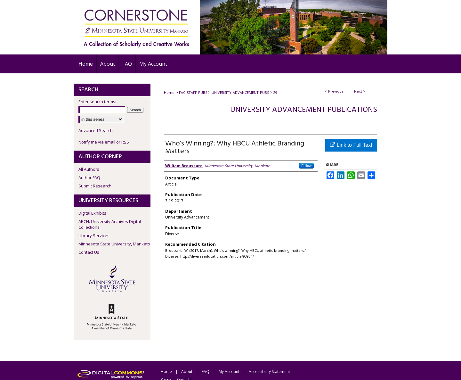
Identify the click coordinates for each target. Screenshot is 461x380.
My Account (229, 371)
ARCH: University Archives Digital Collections (109, 224)
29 (275, 92)
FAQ (205, 371)
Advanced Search (95, 130)
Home (169, 92)
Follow (306, 166)
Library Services (93, 235)
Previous (335, 91)
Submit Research (94, 186)
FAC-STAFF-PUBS (193, 92)
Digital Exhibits (92, 213)
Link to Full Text (351, 145)
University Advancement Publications (303, 110)
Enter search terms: (97, 101)
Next (358, 91)
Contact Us (88, 252)
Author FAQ (89, 177)
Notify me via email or (103, 142)
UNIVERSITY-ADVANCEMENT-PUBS (240, 92)
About (186, 371)
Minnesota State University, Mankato (114, 244)
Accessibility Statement (269, 371)
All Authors (88, 169)
